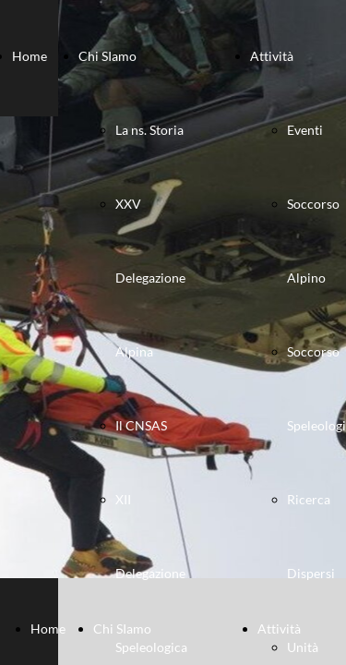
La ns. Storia (149, 130)
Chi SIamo (107, 56)
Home (29, 56)
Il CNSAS (141, 425)
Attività (271, 56)
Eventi (305, 130)
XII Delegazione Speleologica (151, 573)
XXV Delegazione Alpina (150, 277)
